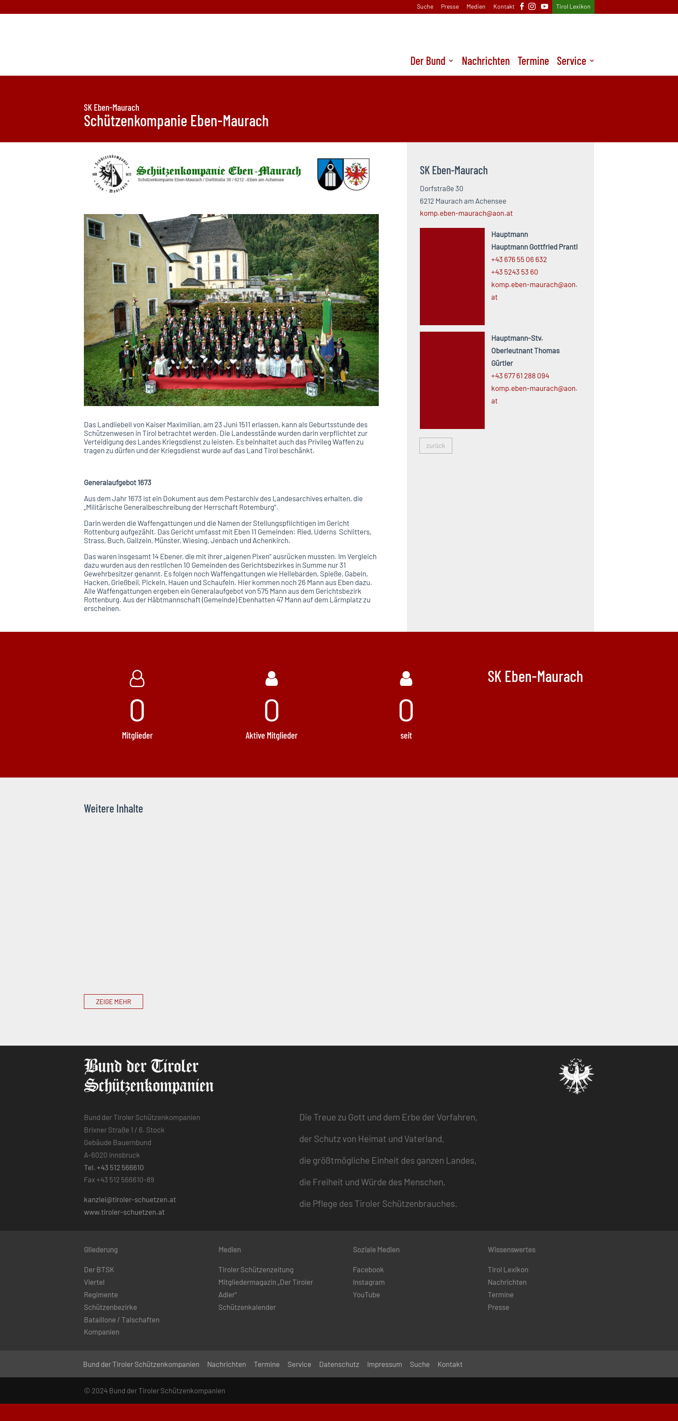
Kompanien (101, 1331)
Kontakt (504, 6)
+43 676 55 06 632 (519, 259)
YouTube (366, 1294)
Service (571, 62)
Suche (425, 6)
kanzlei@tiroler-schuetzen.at (130, 1199)
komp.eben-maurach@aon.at (466, 212)
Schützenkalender (247, 1307)
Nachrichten (486, 62)
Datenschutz (339, 1364)
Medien (476, 6)
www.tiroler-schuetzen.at (124, 1211)
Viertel (94, 1281)
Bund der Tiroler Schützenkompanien (141, 1364)
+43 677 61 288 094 (520, 375)
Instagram (369, 1281)
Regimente (101, 1294)
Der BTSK (99, 1269)
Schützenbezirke (110, 1307)
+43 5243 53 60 (514, 271)
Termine (533, 62)
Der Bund (427, 62)
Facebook (368, 1269)
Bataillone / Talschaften (122, 1319)
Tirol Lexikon (573, 6)
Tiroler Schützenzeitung (256, 1269)
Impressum (384, 1364)
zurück (435, 445)
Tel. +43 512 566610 (114, 1167)
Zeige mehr (113, 1001)
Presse (450, 6)
